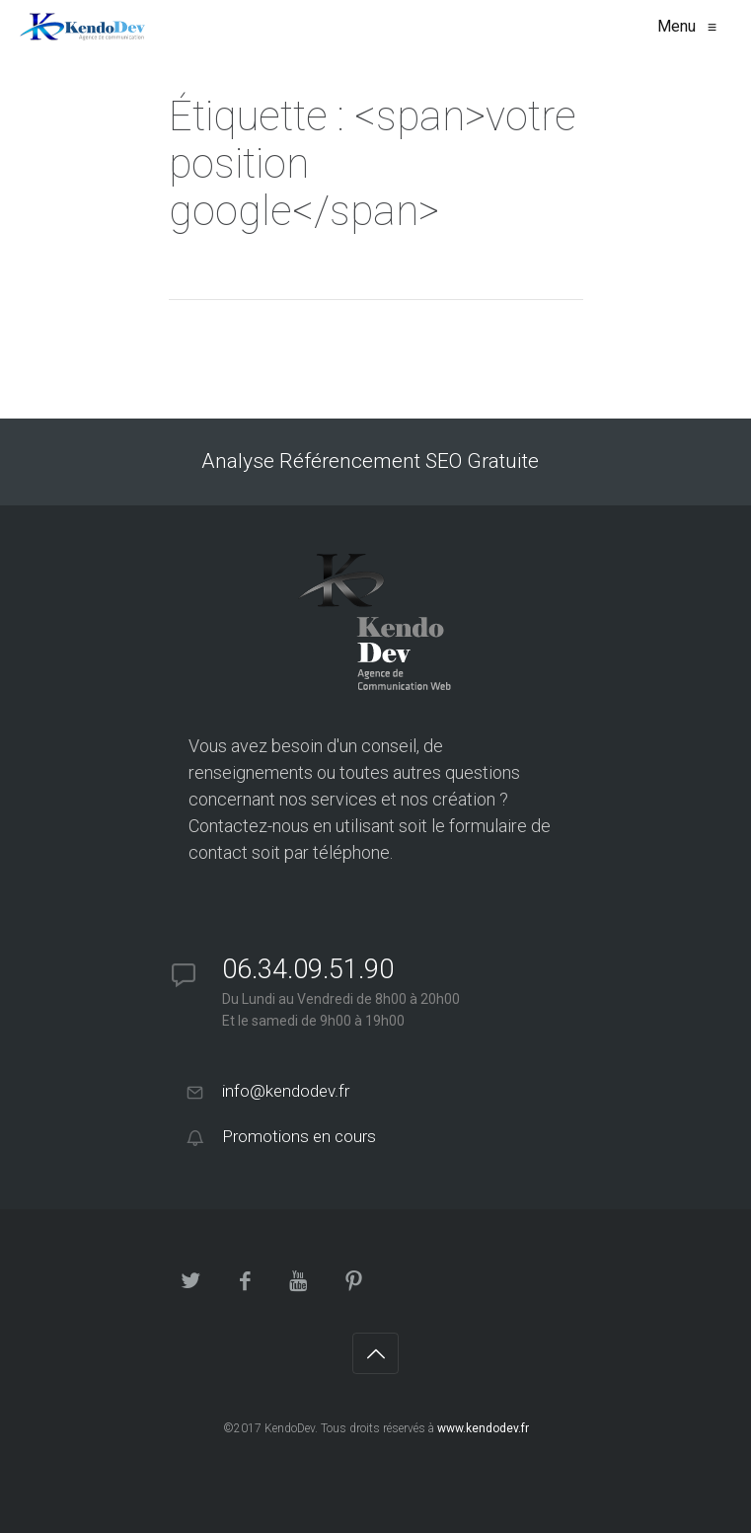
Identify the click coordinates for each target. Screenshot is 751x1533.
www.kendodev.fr (483, 1428)
